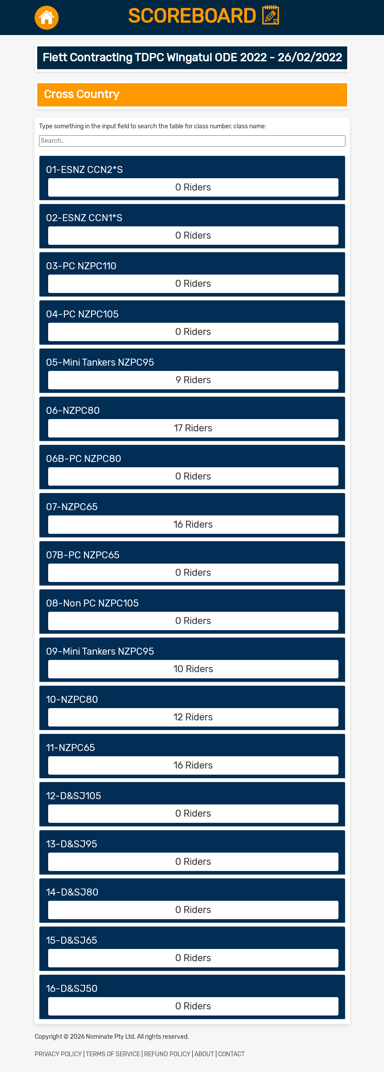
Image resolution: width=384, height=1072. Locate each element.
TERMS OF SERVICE (113, 1054)
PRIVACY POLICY (58, 1054)
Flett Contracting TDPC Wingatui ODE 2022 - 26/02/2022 (192, 57)
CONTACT (231, 1054)
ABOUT (204, 1054)
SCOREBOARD (204, 16)
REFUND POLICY (167, 1054)
